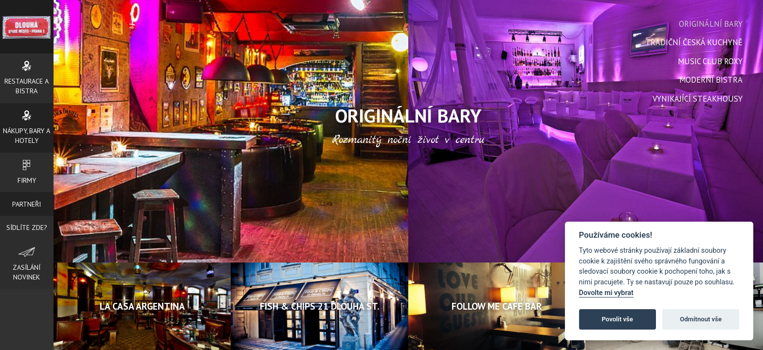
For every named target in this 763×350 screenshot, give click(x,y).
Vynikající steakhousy (698, 98)
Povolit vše (617, 319)
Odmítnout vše (701, 319)
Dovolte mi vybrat (606, 293)
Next (502, 148)
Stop (412, 204)
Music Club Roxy (710, 61)
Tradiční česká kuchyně (694, 42)
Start (404, 204)
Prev (314, 148)
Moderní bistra (711, 79)
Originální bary (711, 23)
